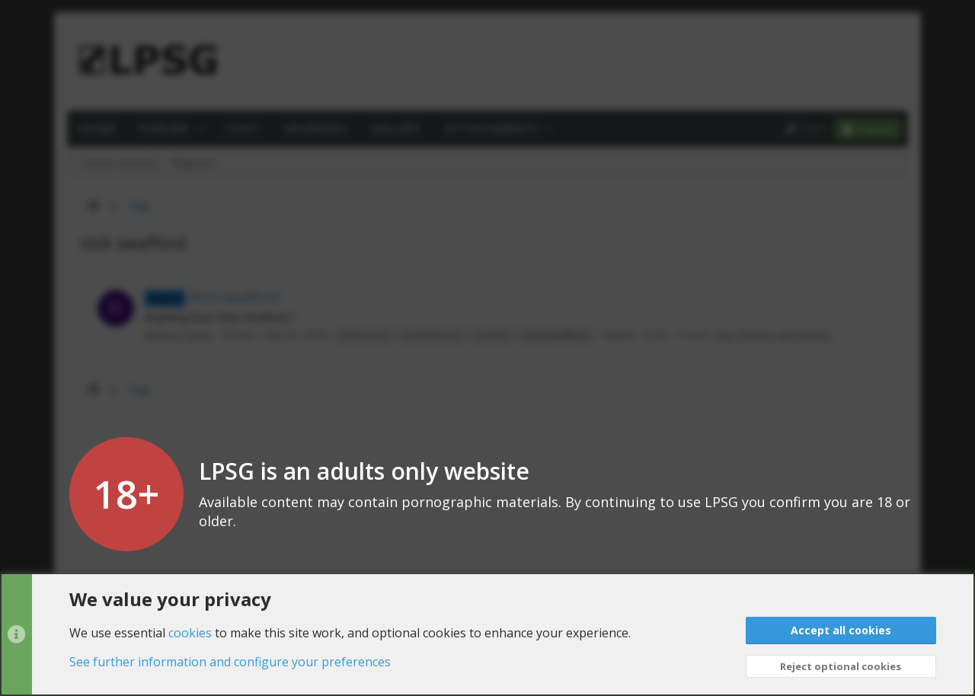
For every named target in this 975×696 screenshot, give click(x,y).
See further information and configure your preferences (230, 661)
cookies (190, 632)
